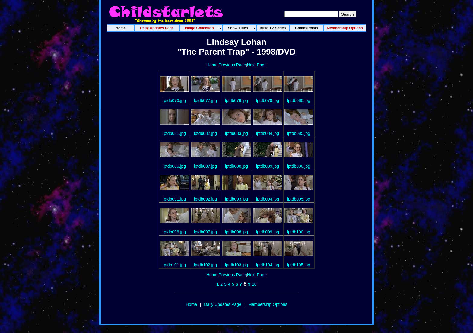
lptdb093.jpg (236, 199)
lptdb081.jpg (174, 133)
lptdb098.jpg (236, 232)
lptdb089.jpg (267, 166)
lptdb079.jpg (267, 100)
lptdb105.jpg (298, 264)
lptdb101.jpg (174, 264)
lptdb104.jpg (267, 264)
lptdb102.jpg (205, 264)
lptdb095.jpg (298, 199)
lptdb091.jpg (174, 199)
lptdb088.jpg (236, 166)
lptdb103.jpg (236, 264)
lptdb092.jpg (205, 199)
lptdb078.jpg (236, 100)
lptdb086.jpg (174, 166)
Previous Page (232, 64)
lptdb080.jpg (298, 100)
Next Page (257, 64)
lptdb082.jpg (205, 133)
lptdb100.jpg (298, 232)
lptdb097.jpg (205, 232)
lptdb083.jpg (236, 133)
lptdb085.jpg (298, 133)
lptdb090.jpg (298, 166)
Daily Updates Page (222, 304)
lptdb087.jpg (205, 166)
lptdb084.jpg (267, 133)
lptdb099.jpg (267, 232)
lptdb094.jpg (267, 199)
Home (211, 64)
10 (254, 284)
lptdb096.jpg (174, 232)
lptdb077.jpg (205, 100)
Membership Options (267, 304)
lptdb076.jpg (174, 100)
